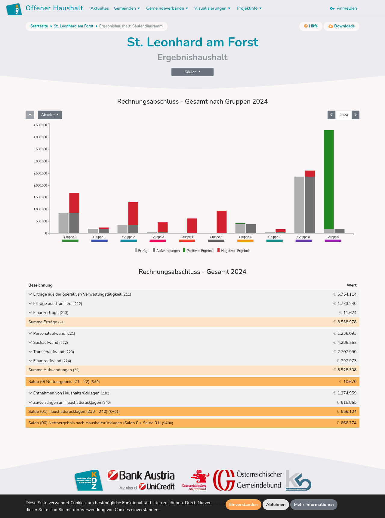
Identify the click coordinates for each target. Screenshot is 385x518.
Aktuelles (100, 8)
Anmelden (343, 8)
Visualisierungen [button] (213, 8)
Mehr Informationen (314, 504)
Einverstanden (243, 504)
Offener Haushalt (54, 9)
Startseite (39, 26)
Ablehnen (276, 504)
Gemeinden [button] (127, 8)
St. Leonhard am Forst (73, 26)
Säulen (191, 71)
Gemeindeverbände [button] (167, 8)
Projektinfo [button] (250, 8)
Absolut (48, 114)
